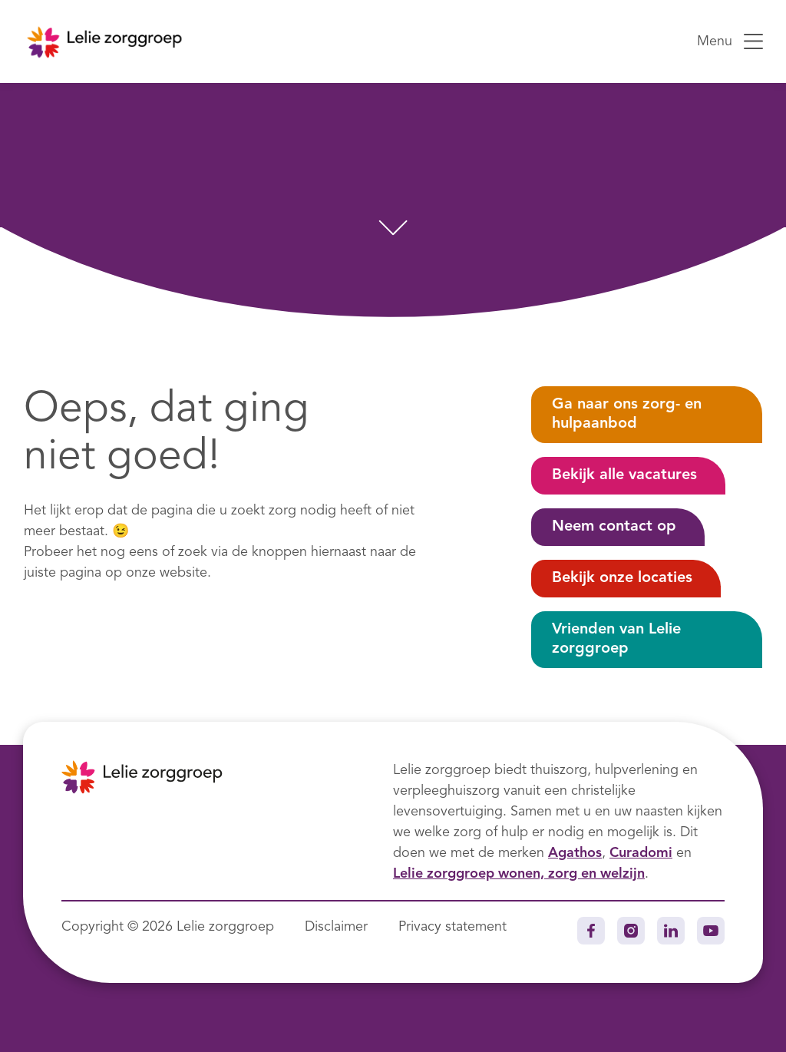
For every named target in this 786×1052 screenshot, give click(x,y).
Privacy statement (452, 927)
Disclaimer (336, 927)
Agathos (575, 853)
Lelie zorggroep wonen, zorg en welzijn (519, 874)
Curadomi (640, 853)
